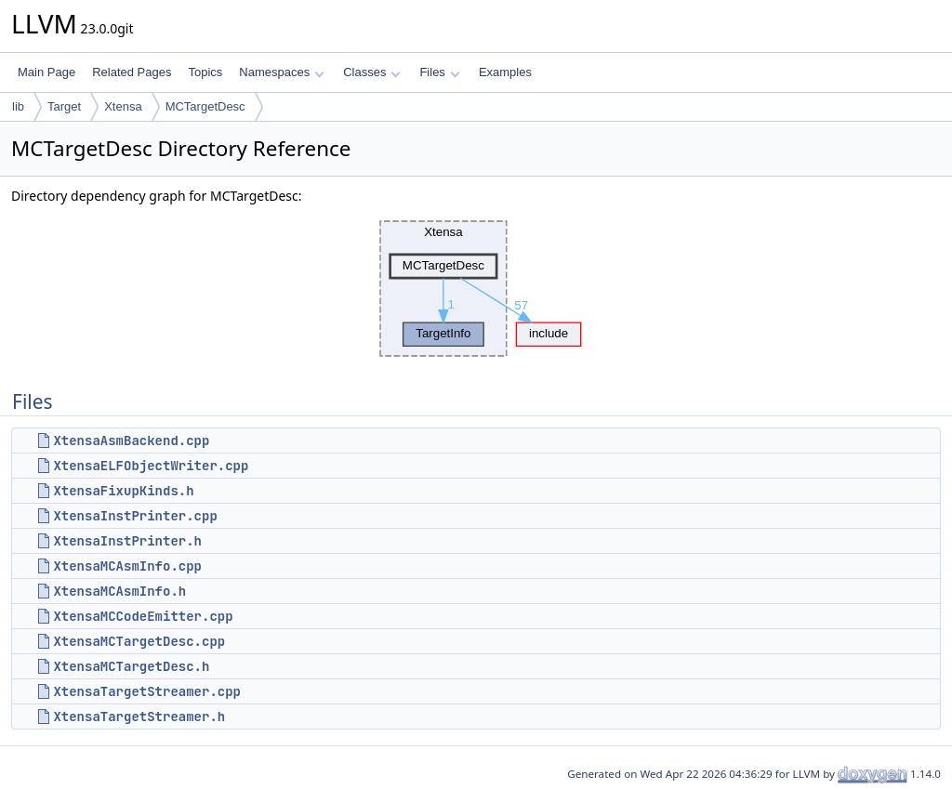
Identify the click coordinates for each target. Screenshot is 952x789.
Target (64, 106)
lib (18, 106)
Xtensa (122, 106)
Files (439, 72)
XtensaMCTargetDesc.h (131, 666)
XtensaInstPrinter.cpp (135, 515)
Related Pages (131, 72)
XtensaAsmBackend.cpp (131, 440)
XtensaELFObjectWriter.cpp (150, 465)
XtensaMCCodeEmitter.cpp (142, 616)
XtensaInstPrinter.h (127, 541)
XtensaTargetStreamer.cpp (147, 691)
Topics (205, 72)
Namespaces (281, 72)
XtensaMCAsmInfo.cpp (127, 566)
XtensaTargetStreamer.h (139, 716)
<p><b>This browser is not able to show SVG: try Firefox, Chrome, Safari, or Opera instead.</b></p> (476, 289)
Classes (372, 72)
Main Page (46, 72)
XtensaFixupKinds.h (123, 490)
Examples (505, 72)
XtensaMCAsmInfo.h (119, 591)
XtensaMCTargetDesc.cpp (139, 641)
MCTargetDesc (205, 106)
